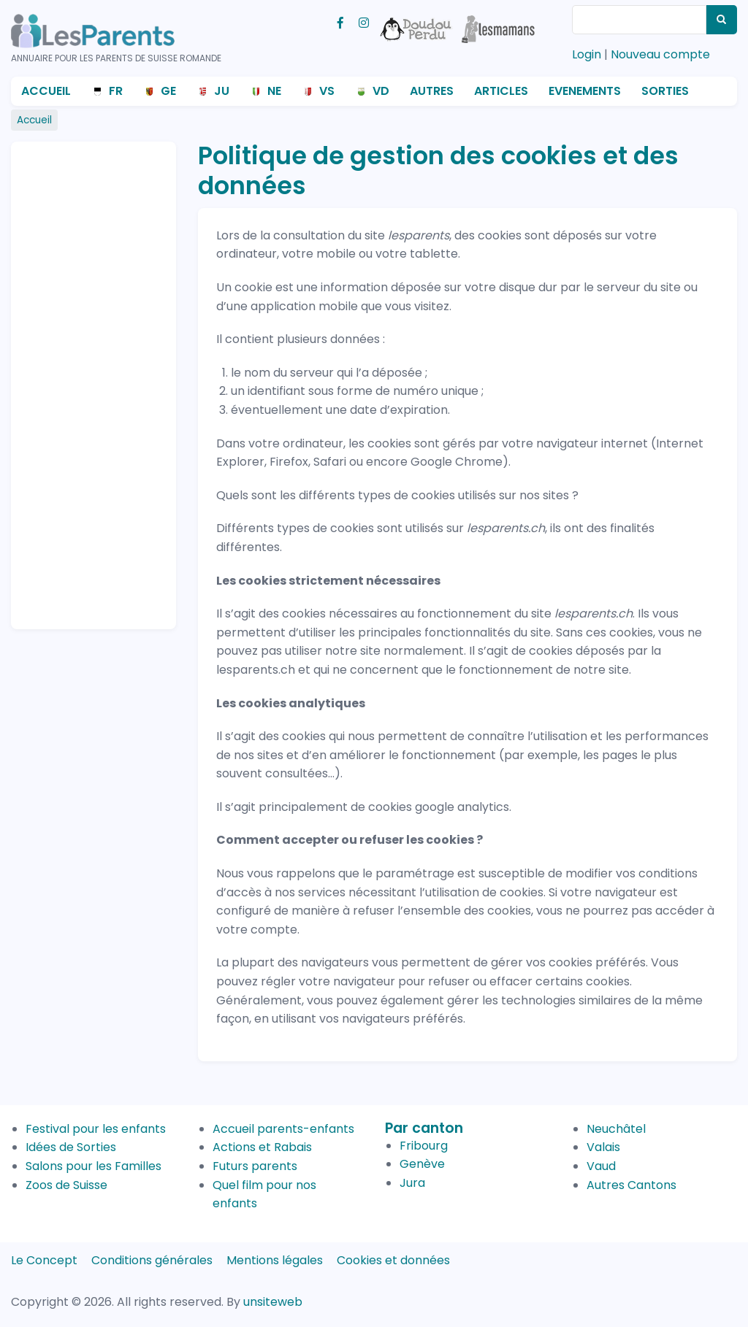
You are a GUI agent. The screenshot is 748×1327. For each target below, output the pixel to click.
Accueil (46, 90)
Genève (422, 1163)
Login (586, 54)
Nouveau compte (660, 54)
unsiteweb (272, 1301)
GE (168, 90)
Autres (432, 90)
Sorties (665, 90)
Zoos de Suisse (66, 1185)
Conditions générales (152, 1260)
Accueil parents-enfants (283, 1128)
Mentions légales (274, 1260)
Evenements (585, 90)
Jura (412, 1182)
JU (221, 90)
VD (381, 90)
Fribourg (424, 1145)
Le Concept (44, 1260)
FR (116, 90)
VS (327, 90)
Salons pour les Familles (93, 1166)
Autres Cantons (631, 1185)
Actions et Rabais (262, 1147)
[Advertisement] (80, 379)
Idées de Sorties (71, 1147)
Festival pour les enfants (96, 1128)
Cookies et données (393, 1260)
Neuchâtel (616, 1128)
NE (274, 90)
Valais (603, 1147)
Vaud (601, 1166)
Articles (501, 90)
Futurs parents (255, 1166)
